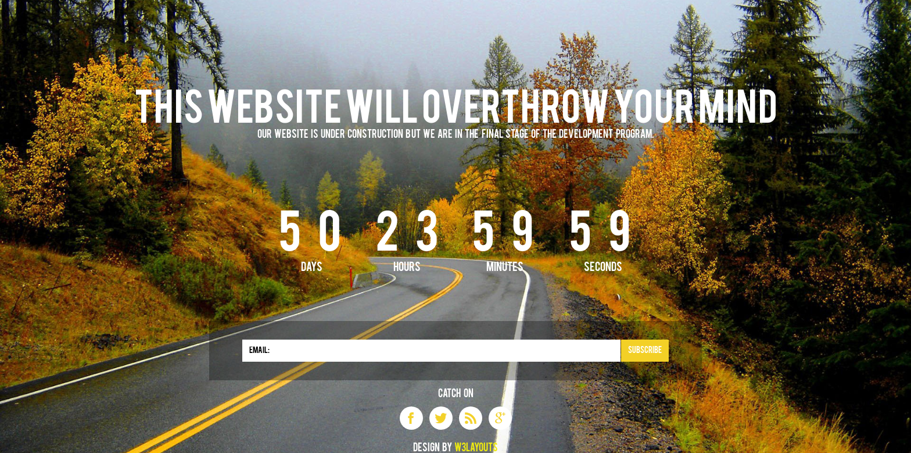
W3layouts (476, 448)
